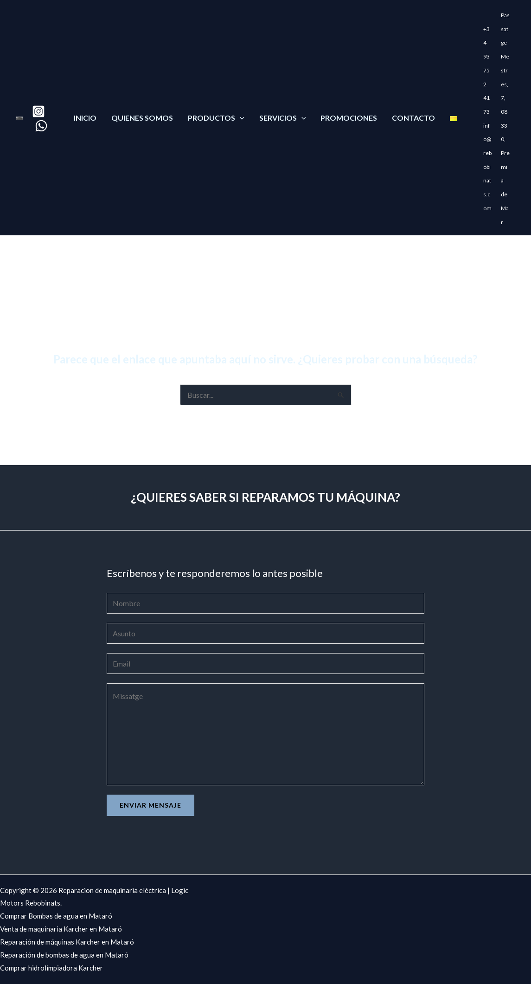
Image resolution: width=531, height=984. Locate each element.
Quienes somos (142, 117)
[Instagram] (38, 111)
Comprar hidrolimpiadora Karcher (51, 968)
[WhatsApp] (41, 125)
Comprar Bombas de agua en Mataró (56, 916)
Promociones (348, 117)
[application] (239, 117)
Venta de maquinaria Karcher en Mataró (61, 929)
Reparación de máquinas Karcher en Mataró (67, 942)
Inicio (85, 117)
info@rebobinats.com (487, 167)
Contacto (413, 117)
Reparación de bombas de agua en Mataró (64, 955)
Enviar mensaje (150, 805)
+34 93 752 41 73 (486, 70)
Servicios (282, 117)
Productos (216, 117)
